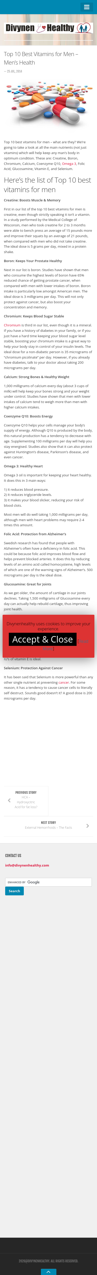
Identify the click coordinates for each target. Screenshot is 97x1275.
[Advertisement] (47, 748)
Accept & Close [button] (42, 639)
